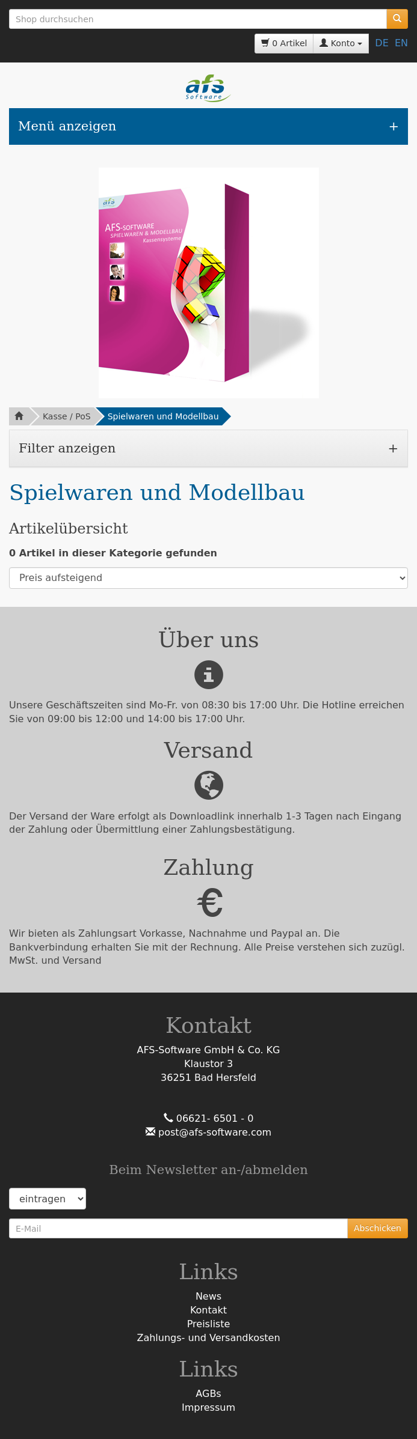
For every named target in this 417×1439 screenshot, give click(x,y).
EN (401, 43)
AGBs (208, 1393)
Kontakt (208, 1310)
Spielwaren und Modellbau (163, 416)
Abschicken (377, 1228)
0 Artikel (284, 43)
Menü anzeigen (67, 126)
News (208, 1296)
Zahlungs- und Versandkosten (208, 1337)
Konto (341, 43)
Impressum (208, 1407)
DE (381, 43)
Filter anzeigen (67, 448)
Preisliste (208, 1324)
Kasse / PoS (67, 416)
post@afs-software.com (213, 1132)
